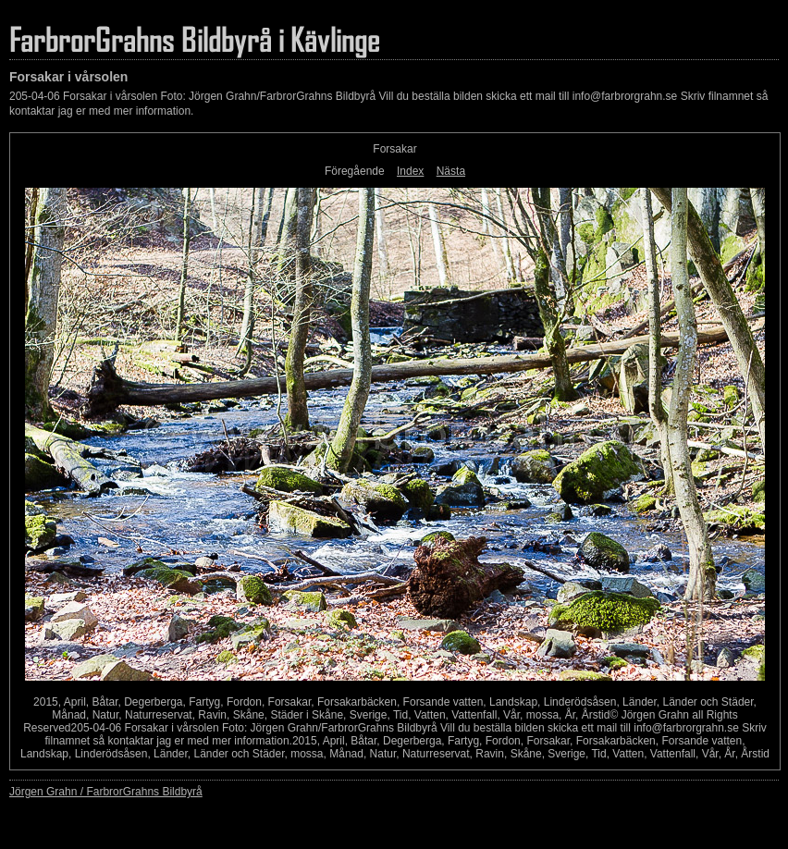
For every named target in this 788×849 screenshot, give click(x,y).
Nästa (451, 171)
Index (410, 171)
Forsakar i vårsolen (68, 76)
